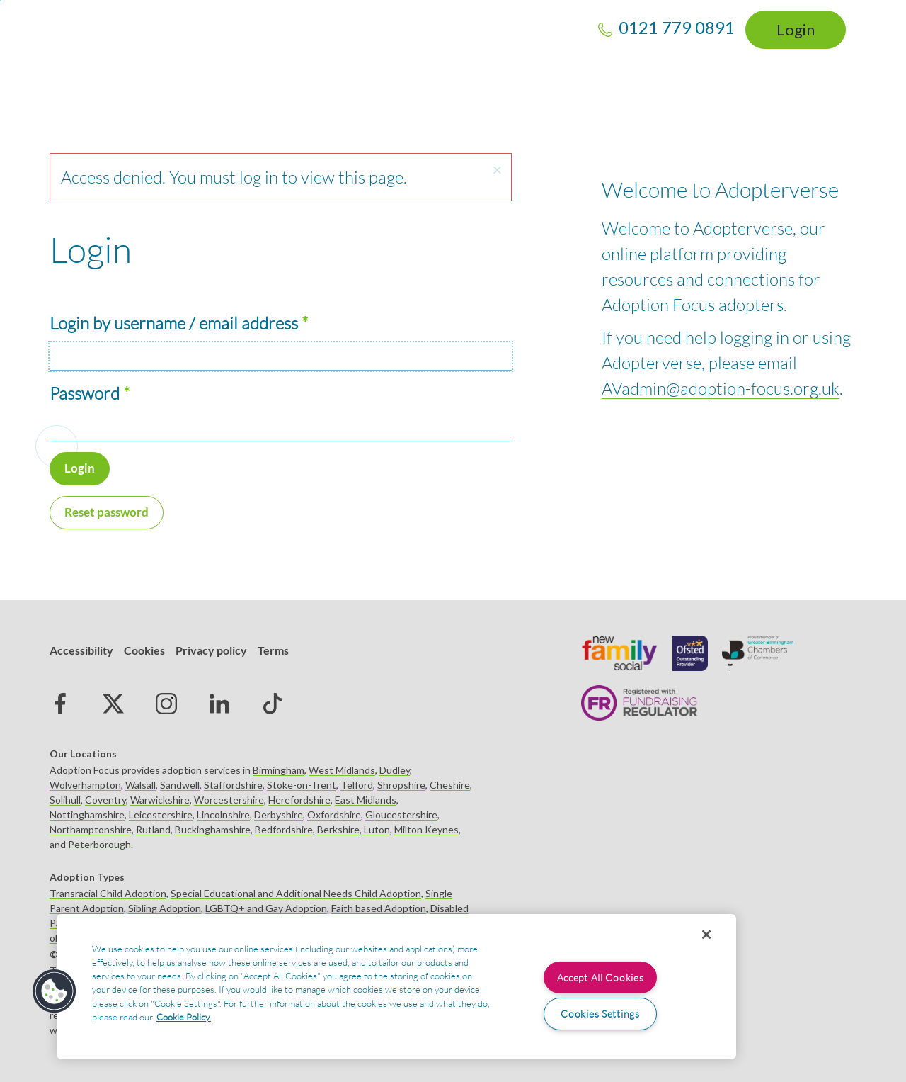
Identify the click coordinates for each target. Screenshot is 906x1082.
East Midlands (365, 800)
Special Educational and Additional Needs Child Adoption (296, 893)
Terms (273, 650)
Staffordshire (233, 785)
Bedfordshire (284, 829)
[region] (396, 986)
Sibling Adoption (164, 908)
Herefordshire (299, 800)
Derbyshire (278, 814)
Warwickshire (160, 800)
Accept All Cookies (600, 977)
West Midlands (342, 770)
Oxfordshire (334, 814)
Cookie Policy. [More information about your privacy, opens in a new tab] (183, 1016)
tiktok (272, 703)
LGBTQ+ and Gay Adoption (266, 908)
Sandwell (180, 785)
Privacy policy (211, 650)
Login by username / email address (174, 323)
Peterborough (99, 844)
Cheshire (450, 785)
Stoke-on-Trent (301, 785)
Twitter (113, 703)
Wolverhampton (85, 785)
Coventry (105, 800)
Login (795, 29)
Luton (377, 829)
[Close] (706, 934)
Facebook (60, 703)
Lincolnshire (223, 814)
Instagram (166, 703)
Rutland (153, 829)
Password (85, 393)
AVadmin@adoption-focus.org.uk (720, 388)
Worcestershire (229, 800)
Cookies (144, 650)
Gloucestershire (401, 814)
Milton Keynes (426, 829)
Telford (356, 785)
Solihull (65, 800)
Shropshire (401, 785)
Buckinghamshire (213, 829)
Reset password (106, 512)
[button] (497, 170)
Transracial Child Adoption (108, 893)
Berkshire (338, 829)
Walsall (140, 785)
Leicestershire (161, 814)
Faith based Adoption (378, 908)
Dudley (394, 770)
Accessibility (81, 650)
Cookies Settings (600, 1014)
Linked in (219, 703)
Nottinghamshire (87, 814)
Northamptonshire (91, 829)
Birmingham (278, 770)
